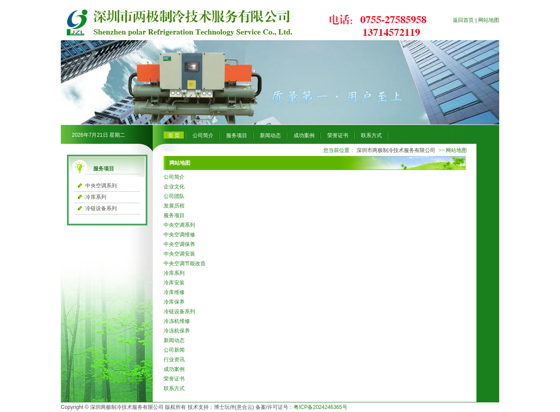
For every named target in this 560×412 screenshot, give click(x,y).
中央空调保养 (179, 244)
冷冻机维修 (177, 321)
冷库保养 (174, 302)
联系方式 (371, 135)
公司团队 (174, 196)
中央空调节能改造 (185, 263)
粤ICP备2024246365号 (320, 407)
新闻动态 (270, 135)
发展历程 (174, 206)
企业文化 (174, 186)
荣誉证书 (337, 135)
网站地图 (488, 20)
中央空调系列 (101, 186)
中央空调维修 (179, 235)
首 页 (174, 135)
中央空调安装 (179, 254)
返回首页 (463, 20)
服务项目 (236, 135)
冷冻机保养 (177, 331)
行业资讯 (174, 360)
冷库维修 (174, 292)
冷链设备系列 (101, 208)
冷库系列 (95, 197)
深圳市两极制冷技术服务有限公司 (396, 150)
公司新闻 (174, 350)
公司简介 (203, 135)
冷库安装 (174, 283)
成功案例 (304, 135)
